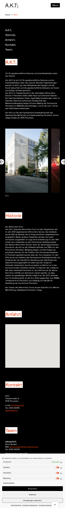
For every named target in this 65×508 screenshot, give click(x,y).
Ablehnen (32, 495)
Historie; (10, 34)
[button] (32, 344)
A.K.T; (11, 5)
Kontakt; (10, 44)
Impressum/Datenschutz (30, 505)
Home (7, 15)
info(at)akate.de (17, 405)
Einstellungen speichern (32, 500)
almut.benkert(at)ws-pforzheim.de (24, 447)
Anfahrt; (10, 39)
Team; (9, 49)
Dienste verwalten (8, 483)
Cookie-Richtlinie (16, 505)
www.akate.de (11, 410)
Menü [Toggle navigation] (55, 5)
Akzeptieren (32, 489)
